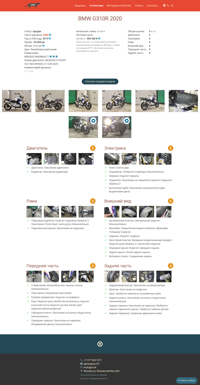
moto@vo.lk (88, 367)
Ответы (139, 5)
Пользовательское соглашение (93, 375)
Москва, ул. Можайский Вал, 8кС (100, 371)
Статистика (96, 5)
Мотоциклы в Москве (119, 5)
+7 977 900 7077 (91, 360)
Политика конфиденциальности (93, 378)
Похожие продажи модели (100, 81)
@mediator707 (90, 364)
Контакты (152, 5)
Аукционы (80, 5)
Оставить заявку (186, 380)
